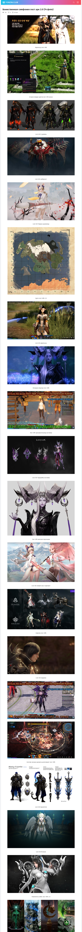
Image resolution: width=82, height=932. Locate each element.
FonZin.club (12, 2)
